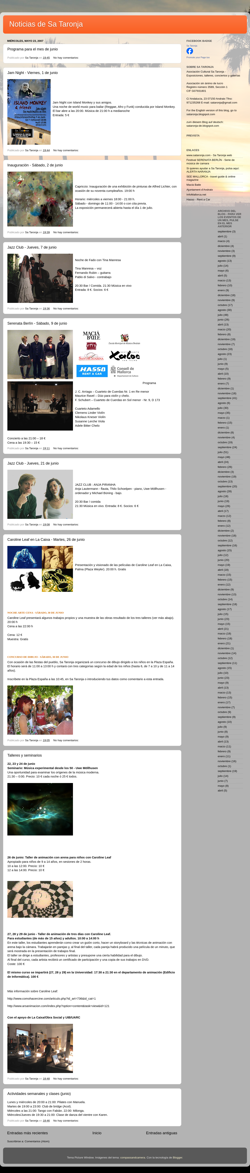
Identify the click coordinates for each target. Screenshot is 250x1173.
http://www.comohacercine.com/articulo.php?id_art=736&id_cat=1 (51, 998)
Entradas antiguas (161, 1133)
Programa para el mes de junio (32, 49)
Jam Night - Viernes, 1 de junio (32, 73)
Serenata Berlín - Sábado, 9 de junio (37, 323)
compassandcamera (132, 1157)
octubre (222, 305)
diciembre (224, 246)
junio (221, 319)
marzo (222, 241)
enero (221, 290)
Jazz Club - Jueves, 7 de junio (32, 247)
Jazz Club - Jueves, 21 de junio (33, 463)
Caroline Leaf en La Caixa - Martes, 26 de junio (46, 540)
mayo (221, 270)
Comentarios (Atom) (37, 1141)
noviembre (224, 250)
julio (220, 265)
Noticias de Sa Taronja (46, 24)
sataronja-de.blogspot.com (202, 125)
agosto (222, 260)
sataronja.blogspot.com (200, 114)
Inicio (96, 1133)
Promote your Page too (198, 57)
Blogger (177, 1157)
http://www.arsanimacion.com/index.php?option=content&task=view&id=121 (58, 1006)
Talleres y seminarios (24, 755)
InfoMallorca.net (196, 194)
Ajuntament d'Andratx (199, 189)
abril (220, 236)
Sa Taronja (191, 45)
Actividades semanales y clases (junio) (39, 1094)
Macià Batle (193, 184)
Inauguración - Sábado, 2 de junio (35, 165)
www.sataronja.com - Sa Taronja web (209, 155)
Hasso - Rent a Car (198, 199)
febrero (222, 285)
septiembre (225, 231)
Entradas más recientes (27, 1133)
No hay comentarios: (66, 57)
